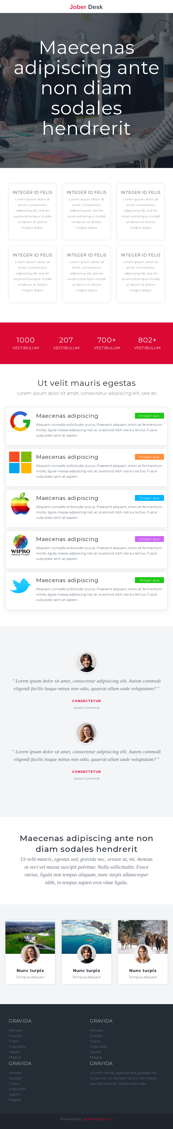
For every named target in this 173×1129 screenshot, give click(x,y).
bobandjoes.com (98, 1119)
